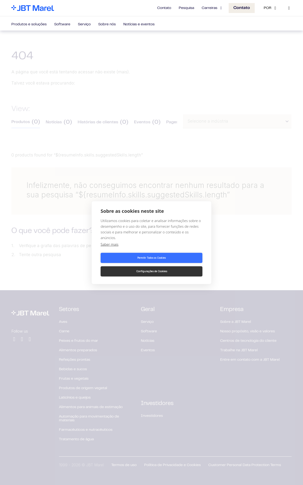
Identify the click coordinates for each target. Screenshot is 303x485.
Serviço (84, 24)
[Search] (289, 8)
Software (62, 24)
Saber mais (109, 251)
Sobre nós (107, 24)
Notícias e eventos (139, 24)
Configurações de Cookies (177, 264)
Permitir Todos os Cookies (125, 264)
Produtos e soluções (29, 24)
